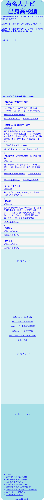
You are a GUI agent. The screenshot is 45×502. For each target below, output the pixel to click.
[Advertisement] (22, 64)
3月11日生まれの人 (12, 119)
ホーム (9, 474)
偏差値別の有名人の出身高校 (18, 487)
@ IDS (27, 499)
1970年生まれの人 (30, 119)
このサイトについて (14, 495)
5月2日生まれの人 (11, 222)
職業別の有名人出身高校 (16, 479)
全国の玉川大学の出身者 (14, 174)
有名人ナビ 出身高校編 (22, 322)
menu (42, 1)
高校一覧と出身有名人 (15, 492)
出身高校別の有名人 (9, 16)
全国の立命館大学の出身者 (15, 145)
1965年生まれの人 (30, 149)
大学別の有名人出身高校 (16, 477)
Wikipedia (8, 104)
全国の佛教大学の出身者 (14, 115)
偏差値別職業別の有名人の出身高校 (21, 490)
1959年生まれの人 (30, 180)
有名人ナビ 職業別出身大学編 (22, 336)
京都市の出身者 (34, 174)
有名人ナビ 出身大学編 (22, 331)
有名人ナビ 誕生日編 (22, 317)
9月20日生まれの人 (12, 149)
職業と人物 (22, 340)
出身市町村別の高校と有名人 (18, 485)
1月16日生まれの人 (12, 180)
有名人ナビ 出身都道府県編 (22, 326)
